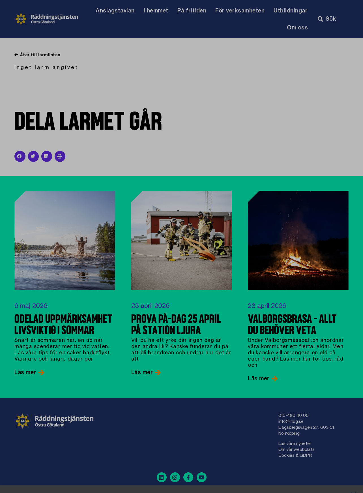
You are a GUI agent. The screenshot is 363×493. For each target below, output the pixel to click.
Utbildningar (291, 10)
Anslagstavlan (115, 10)
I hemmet (156, 10)
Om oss (297, 27)
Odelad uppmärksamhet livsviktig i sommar (63, 325)
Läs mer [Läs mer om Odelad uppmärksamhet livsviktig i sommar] (26, 372)
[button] (19, 156)
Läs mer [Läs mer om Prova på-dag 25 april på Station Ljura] (142, 372)
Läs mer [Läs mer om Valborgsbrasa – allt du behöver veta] (259, 378)
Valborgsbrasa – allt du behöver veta (292, 325)
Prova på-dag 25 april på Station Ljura (176, 325)
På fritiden (192, 10)
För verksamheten (240, 10)
